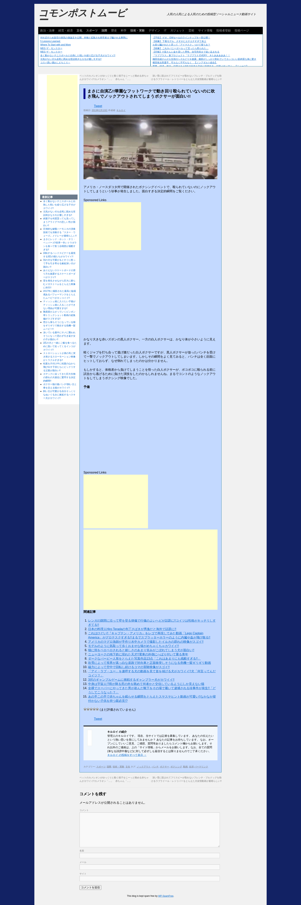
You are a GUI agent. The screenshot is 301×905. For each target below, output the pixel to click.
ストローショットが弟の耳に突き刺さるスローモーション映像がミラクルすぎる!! (59, 356)
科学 (124, 30)
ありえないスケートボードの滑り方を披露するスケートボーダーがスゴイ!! (59, 274)
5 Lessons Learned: (50, 41)
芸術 (191, 30)
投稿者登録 (223, 30)
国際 (104, 30)
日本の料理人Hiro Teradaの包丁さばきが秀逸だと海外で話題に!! (132, 629)
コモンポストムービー (82, 16)
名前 (81, 850)
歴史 (114, 30)
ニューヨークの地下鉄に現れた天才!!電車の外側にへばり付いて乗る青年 (138, 654)
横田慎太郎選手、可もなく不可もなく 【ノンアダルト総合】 (185, 62)
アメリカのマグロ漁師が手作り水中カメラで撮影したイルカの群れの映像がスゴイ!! (145, 641)
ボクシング (176, 766)
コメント (84, 810)
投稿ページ (242, 30)
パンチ (155, 766)
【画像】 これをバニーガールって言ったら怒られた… (180, 48)
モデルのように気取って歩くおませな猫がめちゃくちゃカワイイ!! (133, 646)
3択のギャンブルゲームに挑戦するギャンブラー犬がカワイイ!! (131, 679)
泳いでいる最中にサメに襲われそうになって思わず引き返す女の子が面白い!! (59, 336)
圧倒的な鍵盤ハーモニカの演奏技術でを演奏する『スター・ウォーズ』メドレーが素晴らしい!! (60, 232)
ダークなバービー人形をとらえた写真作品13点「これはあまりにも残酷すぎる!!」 (144, 658)
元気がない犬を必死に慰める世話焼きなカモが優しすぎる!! (71, 59)
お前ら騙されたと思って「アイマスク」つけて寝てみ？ (181, 44)
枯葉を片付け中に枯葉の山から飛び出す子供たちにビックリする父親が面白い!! (59, 367)
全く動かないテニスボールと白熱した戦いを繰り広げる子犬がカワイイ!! (77, 55)
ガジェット (177, 30)
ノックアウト (143, 766)
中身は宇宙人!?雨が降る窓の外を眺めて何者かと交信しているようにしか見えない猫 (146, 684)
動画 (185, 766)
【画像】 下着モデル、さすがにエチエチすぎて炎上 (179, 41)
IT (165, 30)
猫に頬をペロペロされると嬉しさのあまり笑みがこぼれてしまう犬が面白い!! (141, 650)
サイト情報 (205, 30)
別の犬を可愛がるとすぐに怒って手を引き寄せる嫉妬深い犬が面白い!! (59, 263)
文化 (79, 30)
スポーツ (92, 30)
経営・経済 (65, 30)
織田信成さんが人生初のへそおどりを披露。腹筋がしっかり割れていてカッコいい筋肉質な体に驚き (204, 59)
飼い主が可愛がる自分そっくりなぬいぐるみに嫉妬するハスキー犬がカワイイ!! (59, 394)
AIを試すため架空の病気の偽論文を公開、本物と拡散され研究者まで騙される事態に (84, 37)
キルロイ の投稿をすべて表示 (126, 755)
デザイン (154, 30)
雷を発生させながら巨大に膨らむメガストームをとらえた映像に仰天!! (59, 284)
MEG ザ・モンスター (51, 48)
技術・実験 (137, 30)
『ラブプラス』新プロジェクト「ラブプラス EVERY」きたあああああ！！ (191, 55)
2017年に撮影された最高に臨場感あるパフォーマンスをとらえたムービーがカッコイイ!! (59, 294)
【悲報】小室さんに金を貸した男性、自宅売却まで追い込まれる (186, 51)
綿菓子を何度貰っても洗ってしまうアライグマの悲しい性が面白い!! (59, 222)
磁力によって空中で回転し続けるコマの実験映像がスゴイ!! (129, 667)
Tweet (98, 106)
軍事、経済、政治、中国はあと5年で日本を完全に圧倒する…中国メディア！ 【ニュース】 (200, 66)
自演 (191, 766)
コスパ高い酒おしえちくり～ (55, 62)
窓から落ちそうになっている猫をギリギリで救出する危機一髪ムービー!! (59, 325)
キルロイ (121, 110)
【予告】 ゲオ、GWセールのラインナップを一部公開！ (181, 37)
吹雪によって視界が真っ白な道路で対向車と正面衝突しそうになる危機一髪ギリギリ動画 (149, 662)
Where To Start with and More (55, 44)
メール (82, 862)
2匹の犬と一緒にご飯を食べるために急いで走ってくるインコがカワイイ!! (60, 346)
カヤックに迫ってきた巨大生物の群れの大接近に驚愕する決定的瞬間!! (59, 377)
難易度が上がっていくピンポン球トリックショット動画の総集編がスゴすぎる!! (59, 315)
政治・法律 (47, 30)
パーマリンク (201, 766)
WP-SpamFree (165, 896)
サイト (82, 873)
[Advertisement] (112, 226)
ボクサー (164, 766)
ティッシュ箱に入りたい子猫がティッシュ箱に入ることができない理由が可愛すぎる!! (59, 305)
